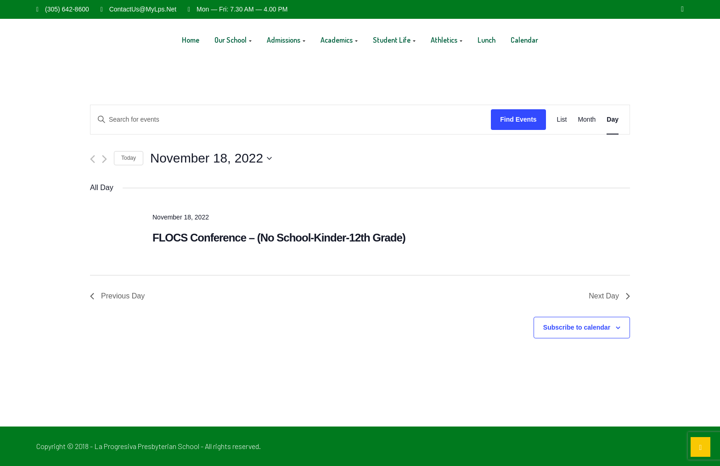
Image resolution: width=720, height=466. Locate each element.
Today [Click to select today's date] (128, 158)
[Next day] (104, 159)
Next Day (609, 296)
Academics (339, 40)
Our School (233, 40)
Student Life (394, 40)
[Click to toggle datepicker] (211, 158)
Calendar (524, 40)
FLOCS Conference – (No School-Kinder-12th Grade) (278, 237)
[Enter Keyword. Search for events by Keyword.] (290, 119)
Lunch (486, 40)
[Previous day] (92, 159)
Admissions (286, 40)
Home (190, 40)
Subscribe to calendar (576, 327)
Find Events (518, 119)
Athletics (446, 40)
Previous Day (117, 296)
